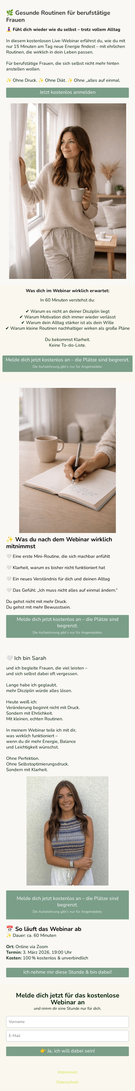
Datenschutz (67, 1082)
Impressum (68, 1072)
